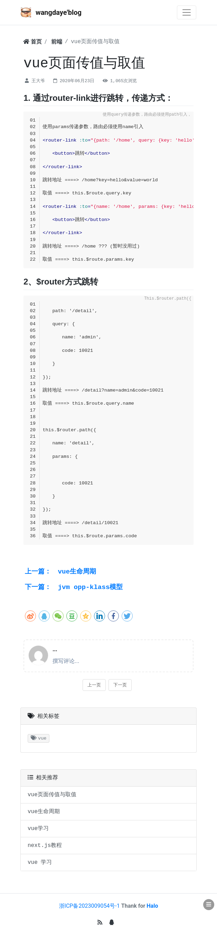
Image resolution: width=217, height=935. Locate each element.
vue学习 (38, 829)
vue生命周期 (60, 572)
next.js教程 (45, 845)
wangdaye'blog (51, 12)
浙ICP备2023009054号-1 (89, 906)
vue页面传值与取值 (52, 795)
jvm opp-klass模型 (74, 587)
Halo (152, 906)
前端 (56, 41)
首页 (32, 41)
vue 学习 (40, 862)
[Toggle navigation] (186, 12)
